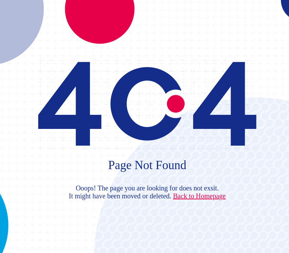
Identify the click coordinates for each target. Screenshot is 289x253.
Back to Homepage (199, 196)
